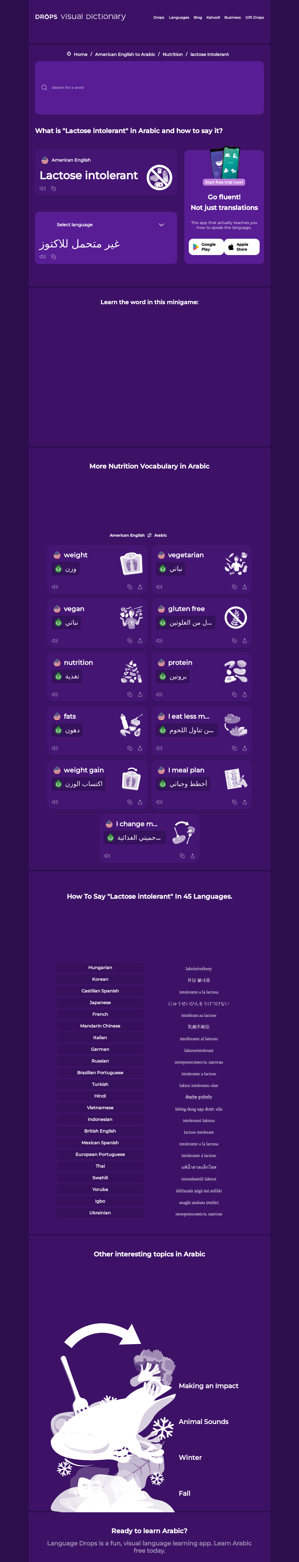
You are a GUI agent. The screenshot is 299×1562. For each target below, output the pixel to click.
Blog (198, 17)
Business (232, 17)
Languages (179, 17)
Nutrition (173, 54)
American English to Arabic (125, 54)
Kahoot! (213, 17)
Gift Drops (255, 17)
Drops (158, 17)
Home (80, 54)
